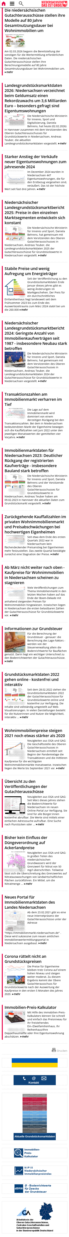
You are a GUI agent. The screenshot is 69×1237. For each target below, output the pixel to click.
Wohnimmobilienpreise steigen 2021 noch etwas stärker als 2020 (35, 733)
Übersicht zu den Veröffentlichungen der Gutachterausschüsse (26, 786)
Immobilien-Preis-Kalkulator (31, 1007)
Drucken (62, 1050)
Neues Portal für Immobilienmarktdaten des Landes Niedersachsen (30, 902)
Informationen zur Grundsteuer (33, 628)
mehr (9, 72)
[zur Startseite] (4, 3)
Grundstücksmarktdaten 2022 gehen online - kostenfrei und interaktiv (32, 679)
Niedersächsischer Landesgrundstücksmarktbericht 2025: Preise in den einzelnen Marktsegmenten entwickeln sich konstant (35, 212)
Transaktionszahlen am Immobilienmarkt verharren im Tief (33, 399)
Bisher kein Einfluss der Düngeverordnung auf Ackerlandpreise (26, 842)
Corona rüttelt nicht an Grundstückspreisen (25, 959)
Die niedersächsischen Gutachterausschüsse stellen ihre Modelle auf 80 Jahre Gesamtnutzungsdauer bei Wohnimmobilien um (35, 20)
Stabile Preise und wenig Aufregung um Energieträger (31, 271)
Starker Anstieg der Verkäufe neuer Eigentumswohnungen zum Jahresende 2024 (35, 161)
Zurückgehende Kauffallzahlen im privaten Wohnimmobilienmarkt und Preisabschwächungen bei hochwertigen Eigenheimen (35, 524)
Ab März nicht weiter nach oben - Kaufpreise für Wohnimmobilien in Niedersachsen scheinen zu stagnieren (35, 575)
